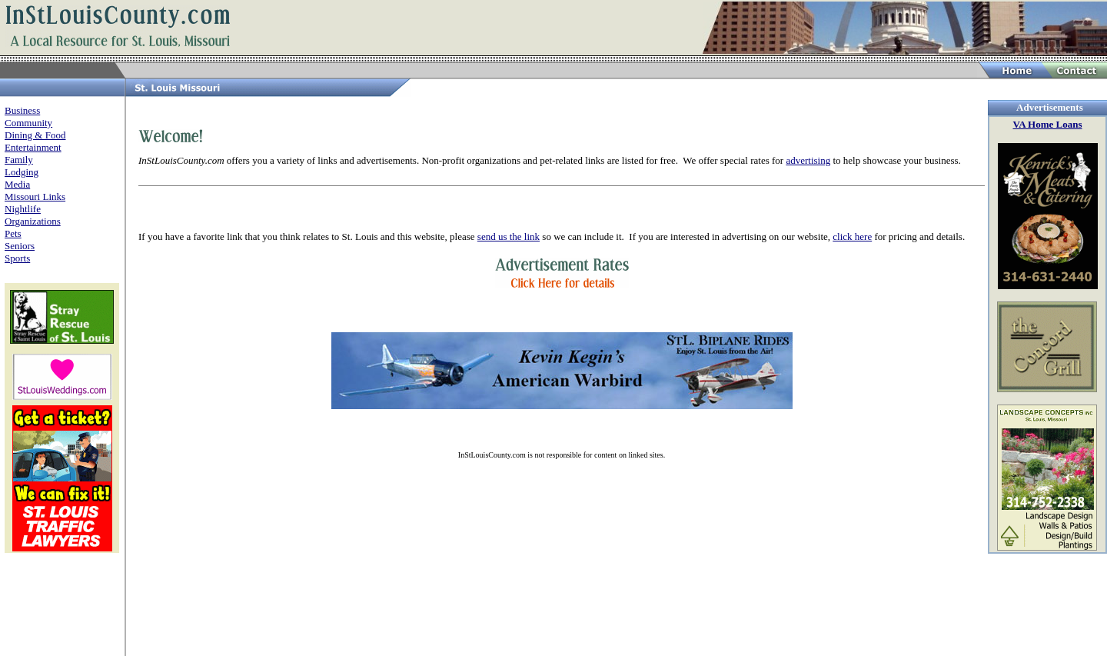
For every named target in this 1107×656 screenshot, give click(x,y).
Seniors (20, 245)
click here (852, 236)
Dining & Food (35, 135)
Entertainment (33, 147)
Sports (17, 258)
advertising (808, 160)
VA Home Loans (1047, 124)
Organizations (33, 221)
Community (28, 122)
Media (17, 184)
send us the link (508, 236)
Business (22, 110)
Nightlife (23, 209)
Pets (13, 233)
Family (19, 159)
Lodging (21, 172)
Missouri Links (35, 196)
